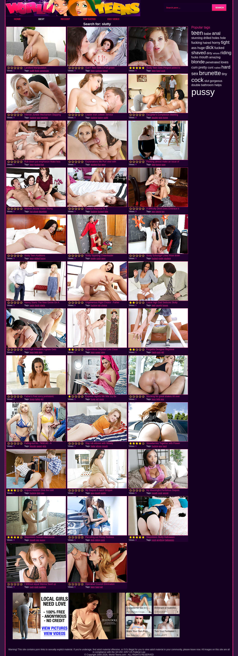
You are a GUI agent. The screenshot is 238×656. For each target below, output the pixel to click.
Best (41, 19)
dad (153, 164)
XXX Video (113, 19)
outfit (32, 70)
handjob (44, 117)
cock (163, 70)
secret (165, 493)
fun (99, 164)
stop (103, 352)
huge (93, 399)
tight (36, 352)
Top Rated (89, 19)
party (32, 305)
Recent (65, 19)
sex (153, 211)
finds (37, 70)
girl (162, 352)
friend (105, 70)
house (165, 305)
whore (99, 446)
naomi (158, 211)
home (165, 117)
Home (17, 19)
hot (42, 164)
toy (163, 211)
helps (37, 399)
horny (100, 117)
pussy (42, 540)
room (101, 399)
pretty (93, 258)
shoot (35, 211)
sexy (104, 164)
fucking (33, 117)
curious (98, 70)
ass (38, 117)
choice (104, 305)
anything (160, 540)
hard (158, 70)
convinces (44, 70)
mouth (105, 446)
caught (159, 305)
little (106, 211)
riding (97, 540)
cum (32, 587)
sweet (39, 446)
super (98, 352)
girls (160, 117)
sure (163, 164)
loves (32, 399)
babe (93, 446)
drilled (37, 258)
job (99, 305)
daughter (43, 211)
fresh (37, 305)
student (94, 164)
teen (93, 70)
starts (42, 305)
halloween (169, 540)
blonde (33, 446)
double (155, 117)
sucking (42, 587)
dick (41, 352)
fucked (37, 164)
